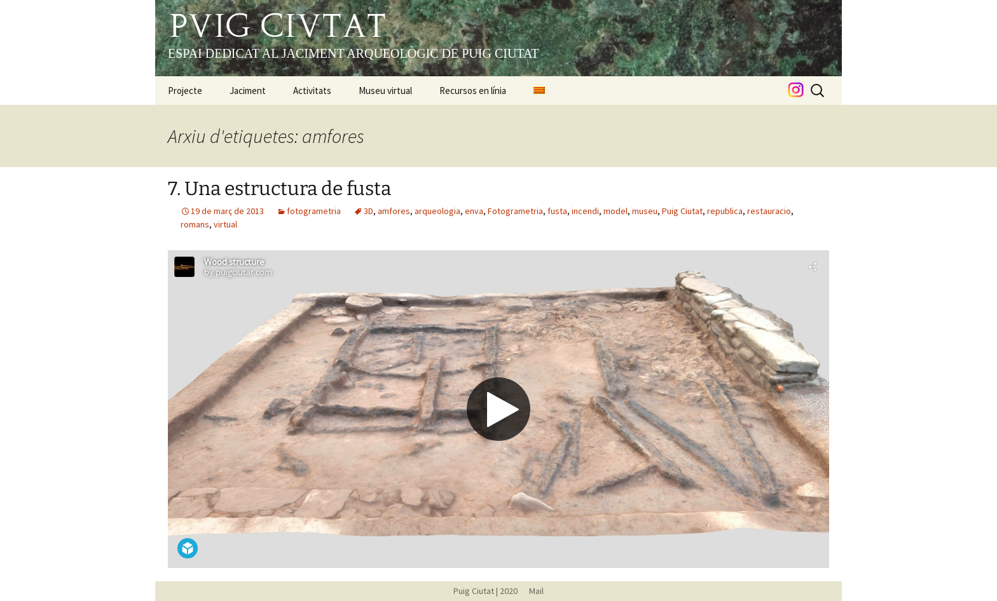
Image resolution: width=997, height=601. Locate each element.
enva (474, 211)
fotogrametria (314, 211)
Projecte (185, 90)
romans (195, 224)
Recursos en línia (472, 90)
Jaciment (248, 90)
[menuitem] (539, 90)
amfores (394, 211)
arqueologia (437, 211)
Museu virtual (385, 90)
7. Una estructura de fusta (279, 188)
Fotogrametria (515, 211)
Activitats (312, 90)
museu (644, 211)
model (615, 211)
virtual (225, 224)
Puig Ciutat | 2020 (485, 591)
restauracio (769, 211)
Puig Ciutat (682, 211)
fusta (557, 211)
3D (368, 211)
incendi (585, 211)
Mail (531, 591)
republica (725, 211)
